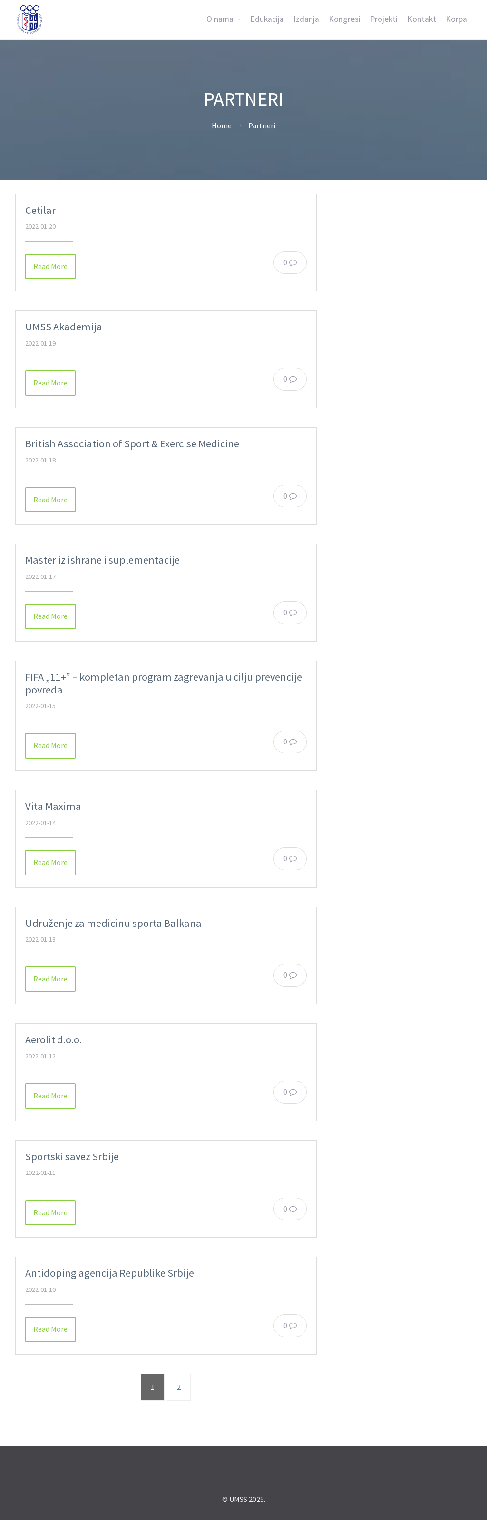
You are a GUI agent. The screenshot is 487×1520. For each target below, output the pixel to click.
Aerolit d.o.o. (53, 1039)
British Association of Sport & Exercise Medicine (132, 443)
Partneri (261, 125)
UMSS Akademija (63, 326)
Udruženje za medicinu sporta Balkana (113, 923)
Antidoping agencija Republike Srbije (109, 1272)
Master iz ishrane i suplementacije (102, 560)
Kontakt (421, 19)
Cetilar (40, 210)
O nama (220, 19)
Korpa (456, 19)
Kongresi (344, 19)
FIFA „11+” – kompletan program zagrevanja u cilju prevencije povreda (163, 683)
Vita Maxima (53, 806)
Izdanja (306, 19)
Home (222, 125)
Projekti (384, 19)
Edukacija (267, 19)
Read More (50, 266)
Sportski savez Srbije (72, 1156)
